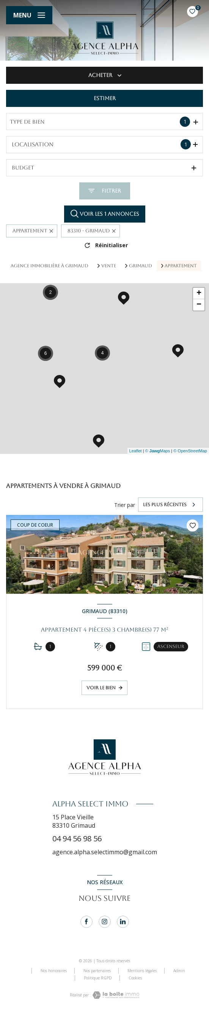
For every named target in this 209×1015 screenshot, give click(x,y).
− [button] (198, 305)
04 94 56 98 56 (77, 838)
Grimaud (140, 266)
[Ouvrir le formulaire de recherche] (104, 190)
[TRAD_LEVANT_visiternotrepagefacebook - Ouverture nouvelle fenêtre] (86, 922)
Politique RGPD (98, 977)
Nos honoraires (54, 970)
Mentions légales (142, 970)
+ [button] (198, 293)
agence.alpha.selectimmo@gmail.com (104, 852)
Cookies (135, 978)
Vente (108, 266)
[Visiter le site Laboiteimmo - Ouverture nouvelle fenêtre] (115, 995)
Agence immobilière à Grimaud (49, 265)
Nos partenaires (97, 970)
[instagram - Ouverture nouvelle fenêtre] (105, 922)
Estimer (105, 98)
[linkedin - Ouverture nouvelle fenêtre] (123, 922)
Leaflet (135, 451)
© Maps (157, 451)
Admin (179, 970)
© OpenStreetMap (190, 451)
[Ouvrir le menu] (29, 15)
